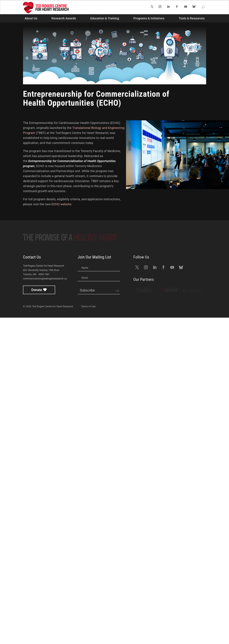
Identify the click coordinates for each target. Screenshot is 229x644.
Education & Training (104, 18)
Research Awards (63, 18)
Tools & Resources (192, 18)
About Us (31, 18)
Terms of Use (88, 632)
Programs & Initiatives (148, 18)
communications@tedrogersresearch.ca (45, 604)
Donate (36, 616)
